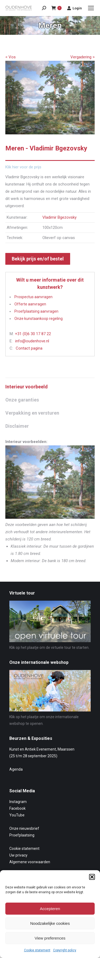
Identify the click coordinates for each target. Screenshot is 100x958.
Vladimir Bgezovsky (59, 217)
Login (74, 8)
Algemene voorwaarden (29, 862)
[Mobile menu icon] (91, 8)
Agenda (16, 769)
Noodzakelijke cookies (50, 923)
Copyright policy (64, 950)
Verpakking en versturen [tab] (32, 413)
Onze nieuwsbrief (24, 828)
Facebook (17, 808)
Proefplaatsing (21, 835)
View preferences (50, 938)
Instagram (18, 802)
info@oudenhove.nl (32, 341)
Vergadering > (82, 57)
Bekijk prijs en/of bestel (38, 259)
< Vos (10, 57)
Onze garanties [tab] (22, 400)
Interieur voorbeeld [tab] (26, 386)
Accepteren (50, 908)
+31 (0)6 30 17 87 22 (33, 333)
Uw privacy (18, 855)
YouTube (17, 815)
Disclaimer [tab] (17, 426)
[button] (92, 877)
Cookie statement (37, 950)
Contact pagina (29, 348)
